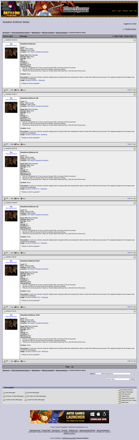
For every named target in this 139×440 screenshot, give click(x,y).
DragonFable (46, 430)
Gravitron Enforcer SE (33, 134)
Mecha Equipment (61, 32)
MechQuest (56, 430)
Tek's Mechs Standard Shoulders (37, 52)
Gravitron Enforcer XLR (33, 351)
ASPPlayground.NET (69, 438)
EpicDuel (64, 430)
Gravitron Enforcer (31, 80)
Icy (11, 44)
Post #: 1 (130, 90)
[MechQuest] (36, 32)
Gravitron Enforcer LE (32, 243)
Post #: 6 (130, 361)
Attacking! (42, 80)
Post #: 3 (130, 198)
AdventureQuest (35, 430)
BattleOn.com (73, 430)
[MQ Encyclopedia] (48, 32)
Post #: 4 (130, 252)
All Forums (5, 32)
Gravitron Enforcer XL (32, 189)
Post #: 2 (130, 144)
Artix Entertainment (103, 430)
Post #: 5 (130, 307)
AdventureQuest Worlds (87, 430)
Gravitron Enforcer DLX (33, 297)
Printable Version (129, 29)
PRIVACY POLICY (69, 433)
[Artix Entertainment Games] (21, 32)
